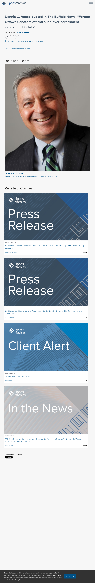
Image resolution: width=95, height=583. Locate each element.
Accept (70, 576)
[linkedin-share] (7, 37)
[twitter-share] (17, 37)
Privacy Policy (56, 575)
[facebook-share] (12, 37)
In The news (22, 32)
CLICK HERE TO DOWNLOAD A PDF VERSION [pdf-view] (24, 41)
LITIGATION (9, 457)
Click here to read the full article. (17, 48)
